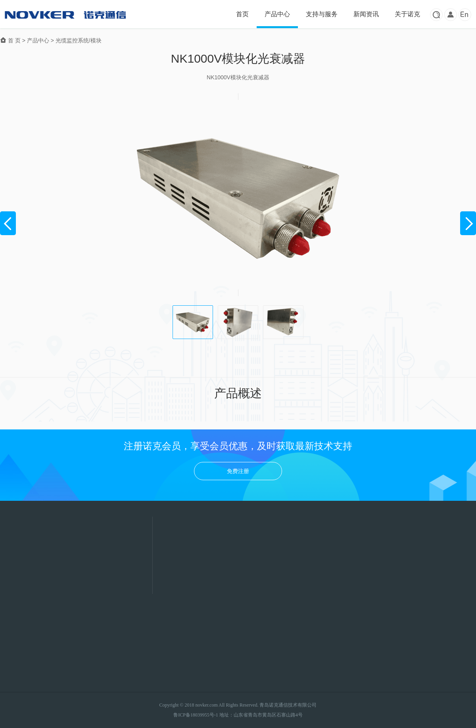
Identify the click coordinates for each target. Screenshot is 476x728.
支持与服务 (322, 14)
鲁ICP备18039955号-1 (195, 715)
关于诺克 (407, 14)
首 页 (11, 40)
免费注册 (238, 471)
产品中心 (277, 14)
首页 (242, 14)
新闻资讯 (366, 14)
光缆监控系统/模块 (79, 40)
